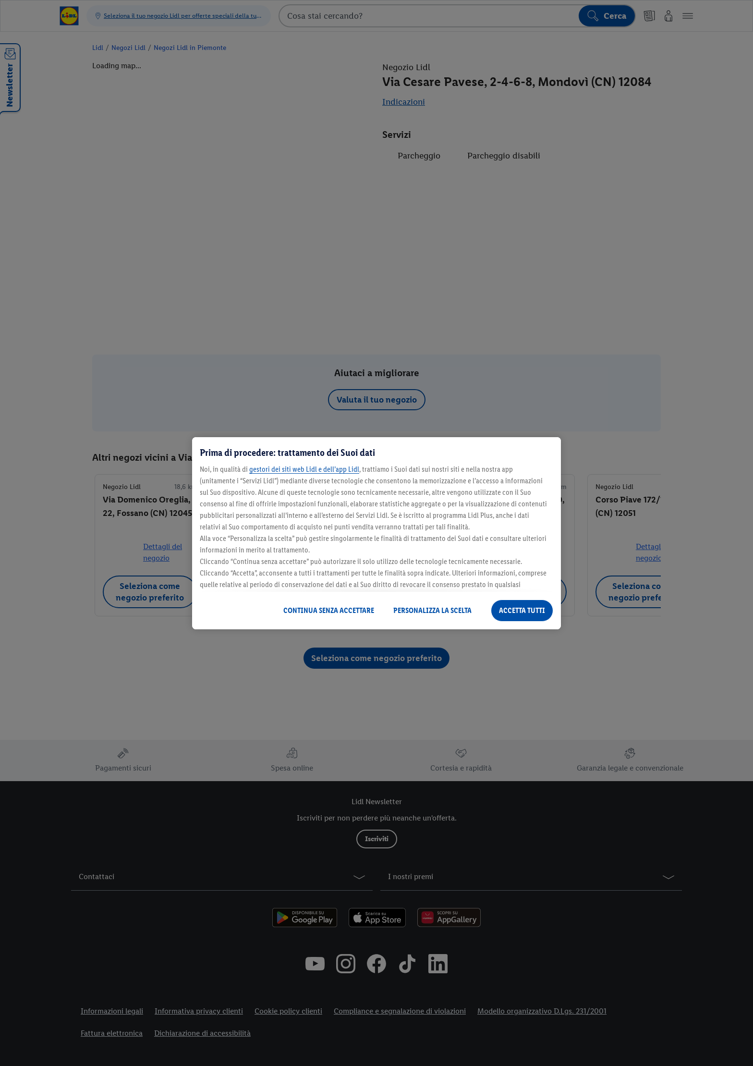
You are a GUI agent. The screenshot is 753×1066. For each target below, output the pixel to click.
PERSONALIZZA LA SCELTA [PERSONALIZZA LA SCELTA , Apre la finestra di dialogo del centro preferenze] (432, 610)
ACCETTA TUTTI (522, 610)
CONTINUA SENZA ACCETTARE (328, 610)
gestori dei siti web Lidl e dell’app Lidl (304, 469)
